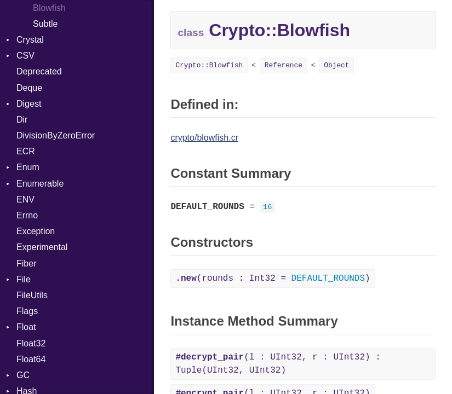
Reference (283, 65)
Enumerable (40, 183)
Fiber (26, 263)
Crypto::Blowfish (209, 65)
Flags (27, 311)
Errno (27, 215)
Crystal (30, 39)
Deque (29, 87)
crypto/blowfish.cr (204, 137)
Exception (35, 231)
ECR (25, 151)
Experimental (41, 247)
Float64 (30, 359)
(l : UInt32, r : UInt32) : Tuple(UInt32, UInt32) (277, 363)
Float (26, 327)
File (23, 279)
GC (23, 375)
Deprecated (39, 71)
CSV (25, 55)
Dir (21, 119)
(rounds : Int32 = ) (272, 278)
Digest (28, 103)
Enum (27, 167)
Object (336, 65)
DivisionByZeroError (55, 135)
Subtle (45, 23)
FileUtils (32, 295)
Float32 (30, 343)
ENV (25, 199)
